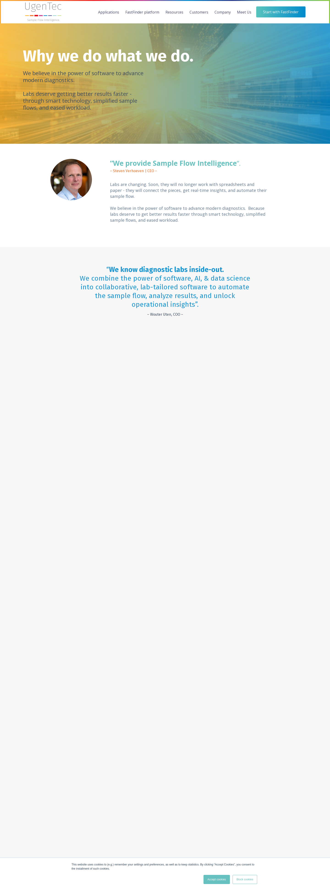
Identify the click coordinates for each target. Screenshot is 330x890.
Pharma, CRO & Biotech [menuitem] (183, 721)
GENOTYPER (132, 516)
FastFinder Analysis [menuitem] (84, 714)
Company (222, 12)
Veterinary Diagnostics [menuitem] (39, 714)
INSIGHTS (129, 524)
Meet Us (244, 12)
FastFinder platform (142, 12)
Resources (174, 12)
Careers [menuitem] (219, 721)
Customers (199, 12)
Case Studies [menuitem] (127, 699)
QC (122, 533)
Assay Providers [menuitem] (177, 707)
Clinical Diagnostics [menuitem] (37, 699)
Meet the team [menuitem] (224, 707)
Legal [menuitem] (122, 729)
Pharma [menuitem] (29, 721)
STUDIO (127, 541)
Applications (108, 12)
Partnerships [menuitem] (222, 714)
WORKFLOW (132, 500)
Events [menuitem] (265, 699)
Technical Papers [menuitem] (130, 714)
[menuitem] (34, 690)
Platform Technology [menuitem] (86, 751)
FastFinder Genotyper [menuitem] (86, 736)
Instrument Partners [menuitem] (180, 714)
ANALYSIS (129, 508)
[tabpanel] (70, 377)
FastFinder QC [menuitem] (80, 721)
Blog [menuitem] (121, 721)
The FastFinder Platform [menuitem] (88, 699)
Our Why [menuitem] (219, 699)
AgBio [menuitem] (27, 707)
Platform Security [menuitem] (83, 744)
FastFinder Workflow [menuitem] (85, 707)
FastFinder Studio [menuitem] (83, 729)
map (205, 848)
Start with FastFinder (165, 770)
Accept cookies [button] (216, 879)
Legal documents (295, 851)
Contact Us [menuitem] (269, 707)
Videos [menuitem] (123, 707)
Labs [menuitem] (169, 699)
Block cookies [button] (244, 879)
